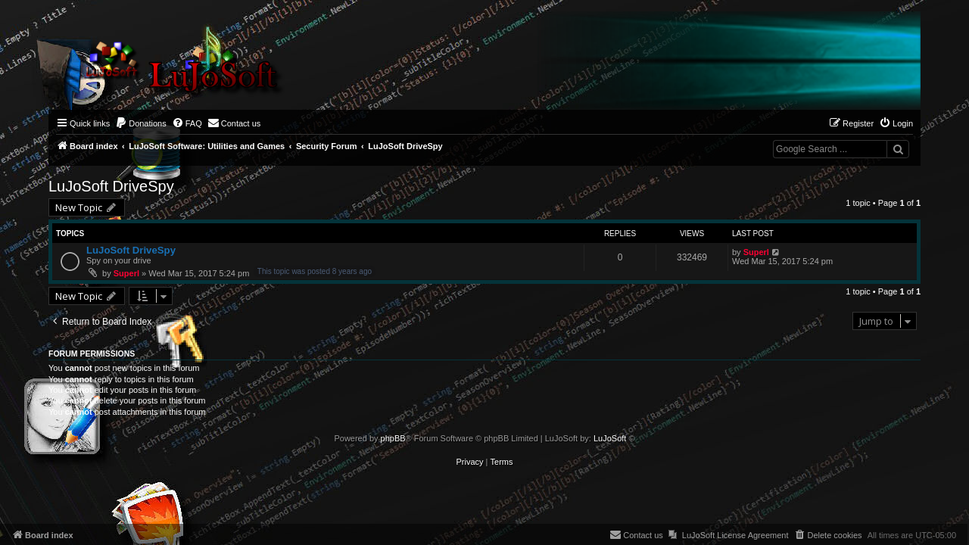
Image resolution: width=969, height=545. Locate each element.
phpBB (393, 438)
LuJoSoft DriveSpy (111, 186)
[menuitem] (141, 123)
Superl (126, 273)
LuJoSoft (610, 438)
